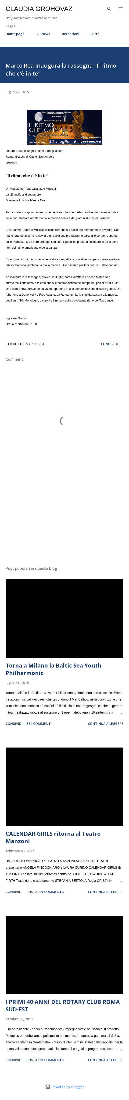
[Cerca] (109, 8)
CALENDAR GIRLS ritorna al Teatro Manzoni (53, 837)
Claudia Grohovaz (39, 8)
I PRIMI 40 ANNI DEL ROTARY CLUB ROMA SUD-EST (63, 1005)
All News (43, 34)
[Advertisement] (64, 518)
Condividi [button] (109, 344)
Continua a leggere (105, 723)
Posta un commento (45, 891)
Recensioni (70, 34)
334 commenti (39, 723)
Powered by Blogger (64, 1087)
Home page (15, 34)
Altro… (96, 34)
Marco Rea (34, 344)
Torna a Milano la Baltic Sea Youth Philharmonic (53, 669)
